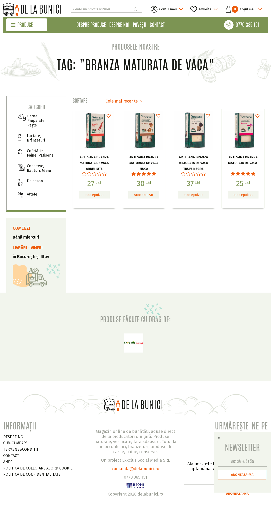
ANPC (7, 462)
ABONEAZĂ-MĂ (242, 475)
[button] (241, 9)
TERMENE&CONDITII (20, 449)
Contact (157, 24)
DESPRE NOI (14, 437)
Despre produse (91, 24)
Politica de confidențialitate (32, 474)
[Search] (106, 9)
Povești (139, 24)
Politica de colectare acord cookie (38, 468)
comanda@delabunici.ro (135, 468)
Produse (25, 24)
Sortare (80, 100)
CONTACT (11, 455)
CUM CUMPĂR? (15, 443)
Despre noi (119, 24)
